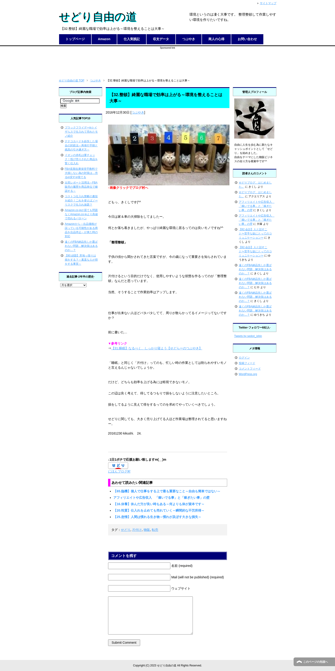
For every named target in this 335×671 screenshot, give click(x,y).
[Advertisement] (167, 60)
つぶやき (188, 39)
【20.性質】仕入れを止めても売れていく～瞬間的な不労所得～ (158, 510)
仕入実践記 (132, 39)
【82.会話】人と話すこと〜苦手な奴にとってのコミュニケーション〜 (255, 233)
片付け (137, 530)
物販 (147, 530)
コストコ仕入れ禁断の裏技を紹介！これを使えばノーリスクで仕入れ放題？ (81, 200)
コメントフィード (250, 368)
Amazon (104, 39)
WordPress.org (248, 374)
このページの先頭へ (315, 661)
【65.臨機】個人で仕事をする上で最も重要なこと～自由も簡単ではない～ (166, 491)
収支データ (161, 39)
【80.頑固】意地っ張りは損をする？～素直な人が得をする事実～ (81, 259)
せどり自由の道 (98, 17)
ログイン (244, 357)
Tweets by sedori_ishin (248, 336)
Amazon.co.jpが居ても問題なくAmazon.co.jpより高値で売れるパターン (81, 214)
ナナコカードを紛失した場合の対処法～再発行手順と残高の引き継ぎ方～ (81, 145)
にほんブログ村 (119, 471)
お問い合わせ (247, 39)
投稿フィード (247, 363)
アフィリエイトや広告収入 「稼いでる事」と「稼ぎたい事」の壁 (161, 497)
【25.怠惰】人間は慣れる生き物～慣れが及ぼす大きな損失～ (157, 517)
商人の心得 (216, 39)
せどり (126, 530)
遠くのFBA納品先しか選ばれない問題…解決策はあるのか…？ (81, 246)
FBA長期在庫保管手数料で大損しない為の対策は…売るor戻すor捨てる (81, 173)
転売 (155, 530)
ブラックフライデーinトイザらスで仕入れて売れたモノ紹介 (81, 131)
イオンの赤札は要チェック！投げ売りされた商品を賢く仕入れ (81, 159)
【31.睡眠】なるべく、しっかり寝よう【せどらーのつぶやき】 (156, 348)
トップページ (75, 39)
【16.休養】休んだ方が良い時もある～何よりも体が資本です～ (158, 504)
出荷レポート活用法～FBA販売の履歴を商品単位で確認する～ (81, 186)
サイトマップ (268, 3)
